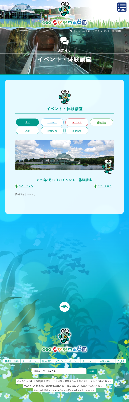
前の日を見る (26, 186)
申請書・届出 (12, 361)
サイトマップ (89, 361)
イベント (77, 122)
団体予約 (47, 361)
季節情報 (77, 130)
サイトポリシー (30, 361)
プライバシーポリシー (67, 361)
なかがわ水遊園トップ (85, 31)
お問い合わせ (107, 361)
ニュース (52, 122)
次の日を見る (104, 186)
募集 (27, 130)
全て (27, 122)
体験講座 (101, 122)
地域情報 (52, 130)
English (120, 361)
